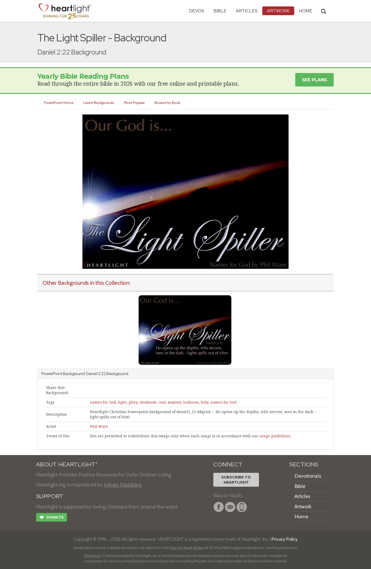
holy (204, 402)
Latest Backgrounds (98, 102)
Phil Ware (99, 426)
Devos (196, 11)
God (162, 402)
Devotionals (307, 476)
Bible (220, 11)
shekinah (148, 402)
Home (301, 516)
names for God (103, 402)
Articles (247, 11)
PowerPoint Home (58, 102)
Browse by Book (167, 102)
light (122, 402)
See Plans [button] (314, 79)
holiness (191, 402)
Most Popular (134, 102)
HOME (305, 11)
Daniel (91, 373)
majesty (174, 402)
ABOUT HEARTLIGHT (66, 464)
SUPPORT (49, 496)
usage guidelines (274, 436)
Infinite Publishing (123, 485)
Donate (51, 518)
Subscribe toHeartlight (236, 480)
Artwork (278, 11)
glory (133, 402)
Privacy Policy (285, 539)
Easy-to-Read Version (187, 547)
